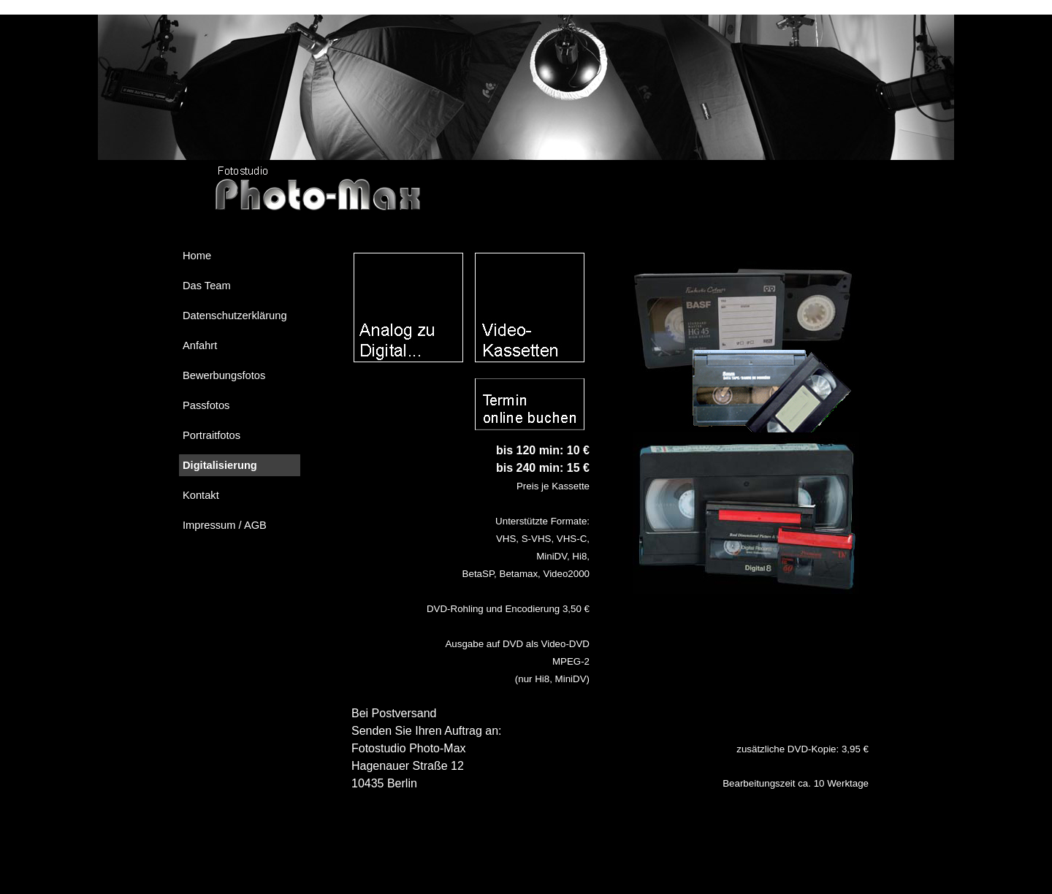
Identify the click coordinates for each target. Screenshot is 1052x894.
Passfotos (206, 405)
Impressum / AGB (225, 525)
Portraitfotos (211, 435)
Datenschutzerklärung (235, 315)
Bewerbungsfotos (224, 375)
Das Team (207, 285)
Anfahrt (200, 345)
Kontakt (201, 495)
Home (197, 255)
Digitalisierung (220, 465)
